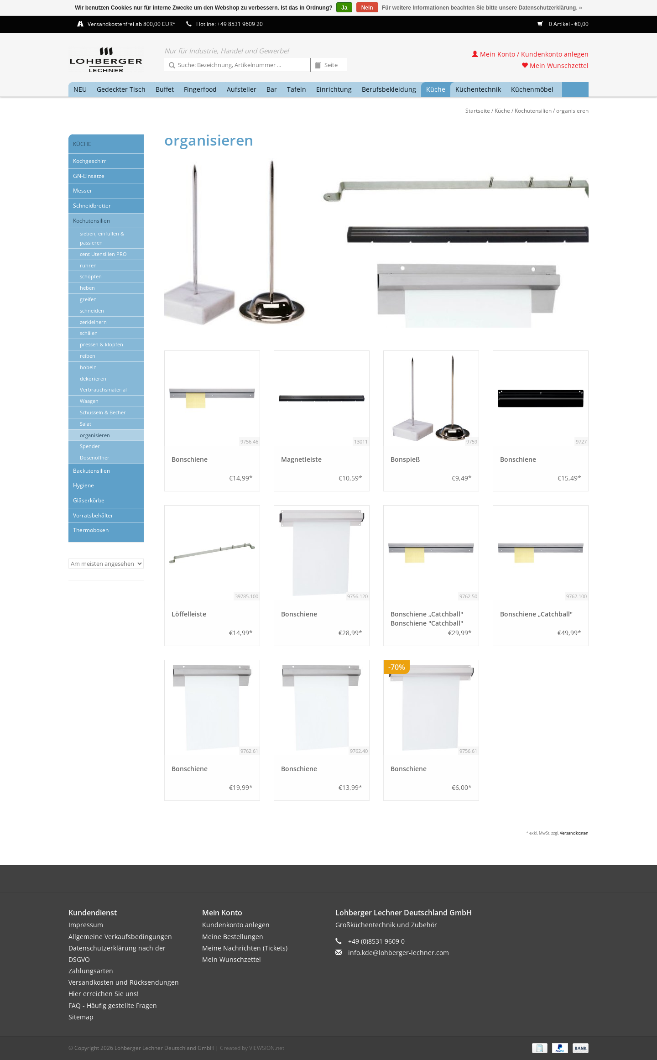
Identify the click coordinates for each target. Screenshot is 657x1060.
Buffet (165, 89)
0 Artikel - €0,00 (563, 24)
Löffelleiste (189, 614)
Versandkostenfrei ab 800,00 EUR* (132, 24)
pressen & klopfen (101, 344)
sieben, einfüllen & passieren (102, 238)
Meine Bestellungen (232, 936)
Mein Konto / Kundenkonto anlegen (530, 54)
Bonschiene (190, 459)
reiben (87, 355)
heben (87, 287)
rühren (88, 265)
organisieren (572, 111)
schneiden (92, 310)
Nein (367, 8)
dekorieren (93, 378)
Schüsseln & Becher (103, 412)
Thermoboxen (91, 530)
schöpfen (91, 276)
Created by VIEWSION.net (252, 1048)
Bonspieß (405, 459)
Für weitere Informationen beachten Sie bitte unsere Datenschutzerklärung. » (482, 8)
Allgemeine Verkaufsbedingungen (120, 936)
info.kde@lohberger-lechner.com (398, 952)
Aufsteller (241, 89)
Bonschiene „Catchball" (536, 614)
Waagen (89, 400)
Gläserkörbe (88, 500)
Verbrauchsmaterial (103, 389)
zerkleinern (93, 322)
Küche (435, 89)
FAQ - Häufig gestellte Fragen (112, 1005)
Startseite (477, 111)
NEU (80, 89)
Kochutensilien (533, 111)
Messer (82, 190)
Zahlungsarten (90, 970)
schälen (89, 332)
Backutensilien (91, 471)
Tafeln (296, 89)
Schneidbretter (92, 205)
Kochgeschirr (89, 161)
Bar (271, 89)
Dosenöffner (95, 457)
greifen (88, 299)
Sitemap (81, 1017)
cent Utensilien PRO (103, 254)
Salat (85, 423)
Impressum (85, 924)
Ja (344, 8)
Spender (90, 446)
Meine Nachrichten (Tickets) (244, 948)
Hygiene (83, 485)
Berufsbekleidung (389, 89)
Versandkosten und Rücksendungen (123, 982)
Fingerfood (200, 89)
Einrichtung (334, 89)
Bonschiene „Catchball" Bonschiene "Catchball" (427, 618)
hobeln (88, 367)
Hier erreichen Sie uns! (103, 993)
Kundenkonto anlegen (236, 924)
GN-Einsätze (88, 176)
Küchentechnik (478, 89)
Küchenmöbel (532, 89)
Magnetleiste (301, 459)
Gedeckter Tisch (121, 89)
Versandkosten (574, 833)
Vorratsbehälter (93, 515)
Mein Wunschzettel (555, 65)
